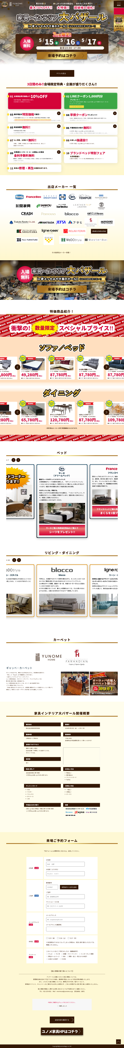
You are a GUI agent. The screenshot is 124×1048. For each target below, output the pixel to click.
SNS (63, 956)
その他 (63, 959)
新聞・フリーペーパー (70, 954)
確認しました (62, 1006)
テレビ (49, 954)
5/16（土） (63, 938)
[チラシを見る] (119, 11)
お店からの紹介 (52, 959)
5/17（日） (73, 938)
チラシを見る (62, 73)
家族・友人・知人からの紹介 (77, 956)
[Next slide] (106, 367)
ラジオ (57, 954)
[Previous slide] (17, 367)
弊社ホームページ (53, 956)
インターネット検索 (86, 954)
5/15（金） (52, 938)
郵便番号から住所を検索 (69, 887)
